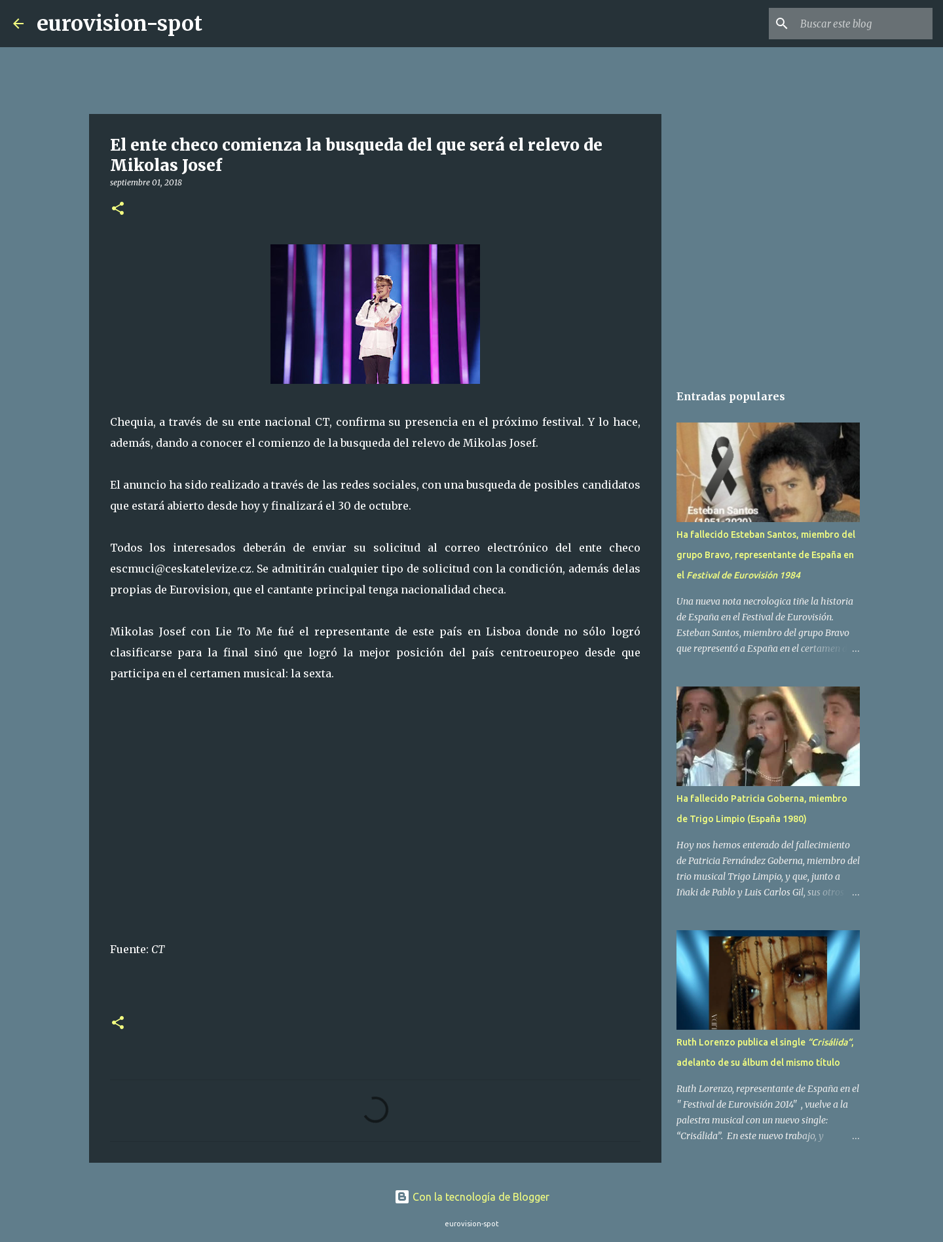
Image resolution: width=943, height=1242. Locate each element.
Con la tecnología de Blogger (471, 1197)
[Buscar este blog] (864, 23)
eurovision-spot (119, 23)
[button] (118, 209)
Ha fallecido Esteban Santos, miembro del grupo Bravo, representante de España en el (765, 554)
